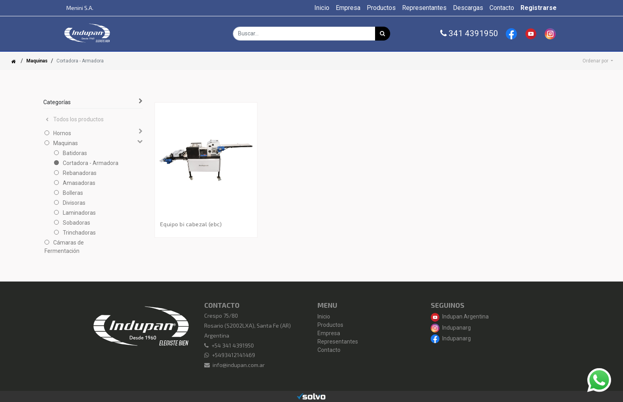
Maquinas (37, 61)
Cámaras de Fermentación (64, 246)
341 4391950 (469, 33)
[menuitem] (322, 8)
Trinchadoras (79, 232)
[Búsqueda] (382, 34)
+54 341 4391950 (232, 345)
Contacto (329, 350)
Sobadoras (76, 222)
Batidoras (75, 153)
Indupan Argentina (460, 316)
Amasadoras (79, 183)
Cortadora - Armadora (90, 163)
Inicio (323, 316)
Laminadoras (79, 213)
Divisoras (74, 203)
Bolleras (73, 193)
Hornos (62, 133)
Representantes (337, 341)
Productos (330, 325)
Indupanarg (451, 327)
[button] (598, 61)
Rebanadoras (80, 173)
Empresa (328, 333)
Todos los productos (75, 119)
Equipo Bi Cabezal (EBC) (191, 224)
